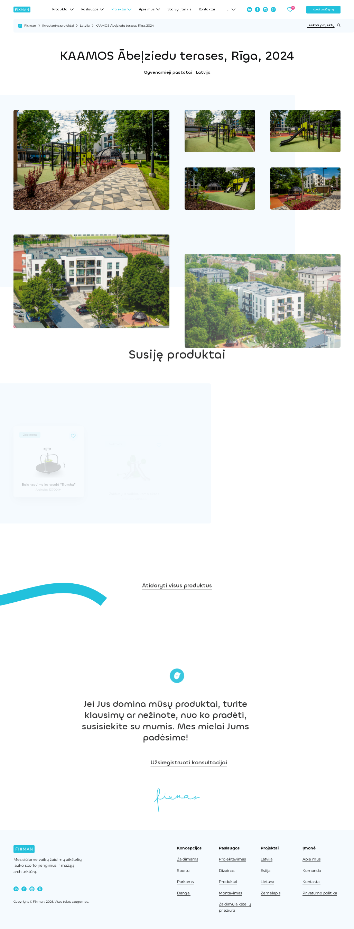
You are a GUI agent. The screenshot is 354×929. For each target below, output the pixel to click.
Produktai (228, 882)
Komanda (311, 870)
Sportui (183, 870)
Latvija (85, 25)
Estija (265, 870)
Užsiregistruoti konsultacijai (247, 762)
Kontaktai (207, 9)
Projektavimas (232, 859)
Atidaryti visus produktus (177, 605)
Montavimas (230, 893)
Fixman (30, 25)
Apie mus (311, 859)
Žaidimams (187, 859)
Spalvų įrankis (179, 9)
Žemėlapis (270, 893)
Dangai (183, 893)
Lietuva (267, 882)
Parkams (185, 882)
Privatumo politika (319, 893)
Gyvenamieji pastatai (168, 72)
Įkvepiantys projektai (58, 25)
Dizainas (226, 870)
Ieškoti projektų (324, 25)
